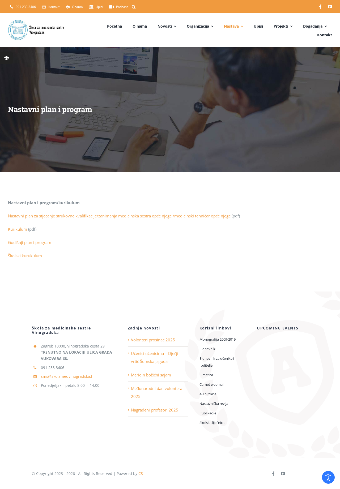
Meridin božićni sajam (151, 375)
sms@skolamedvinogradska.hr (68, 376)
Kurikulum (18, 229)
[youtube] (330, 7)
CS (140, 473)
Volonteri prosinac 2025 (153, 339)
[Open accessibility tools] (328, 477)
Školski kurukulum (25, 255)
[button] (134, 7)
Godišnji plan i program (30, 242)
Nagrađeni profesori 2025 (154, 410)
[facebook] (320, 7)
